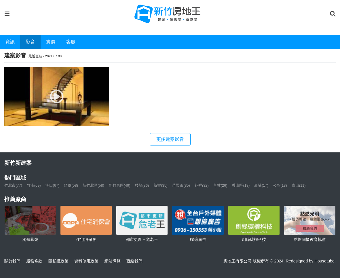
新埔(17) (261, 185)
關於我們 (12, 261)
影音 (30, 41)
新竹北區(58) (93, 185)
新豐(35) (160, 185)
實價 (50, 41)
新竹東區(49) (119, 185)
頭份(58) (71, 185)
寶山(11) (299, 185)
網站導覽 (113, 261)
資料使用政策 (86, 261)
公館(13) (280, 185)
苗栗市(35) (181, 185)
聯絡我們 (134, 261)
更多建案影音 (170, 139)
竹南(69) (34, 185)
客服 (70, 41)
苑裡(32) (202, 185)
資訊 (10, 41)
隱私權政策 (58, 261)
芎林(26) (220, 185)
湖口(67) (52, 185)
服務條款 (34, 261)
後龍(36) (142, 185)
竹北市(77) (13, 185)
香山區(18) (241, 185)
